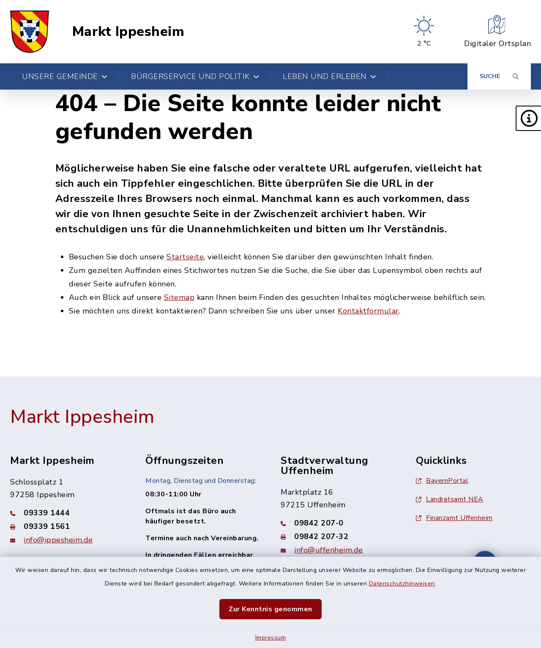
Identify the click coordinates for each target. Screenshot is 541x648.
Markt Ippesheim (128, 32)
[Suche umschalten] (499, 76)
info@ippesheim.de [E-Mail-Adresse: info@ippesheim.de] (58, 540)
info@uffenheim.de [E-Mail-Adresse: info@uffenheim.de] (328, 550)
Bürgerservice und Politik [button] (195, 76)
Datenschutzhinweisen (402, 584)
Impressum (270, 638)
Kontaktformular (368, 311)
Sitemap (179, 297)
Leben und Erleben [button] (329, 76)
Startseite (185, 257)
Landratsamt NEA (450, 499)
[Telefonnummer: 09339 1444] (67, 513)
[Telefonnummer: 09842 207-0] (338, 523)
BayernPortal (442, 480)
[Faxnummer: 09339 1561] (67, 526)
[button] (528, 118)
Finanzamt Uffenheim (454, 518)
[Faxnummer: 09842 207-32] (338, 536)
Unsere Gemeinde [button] (64, 76)
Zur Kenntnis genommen (270, 609)
